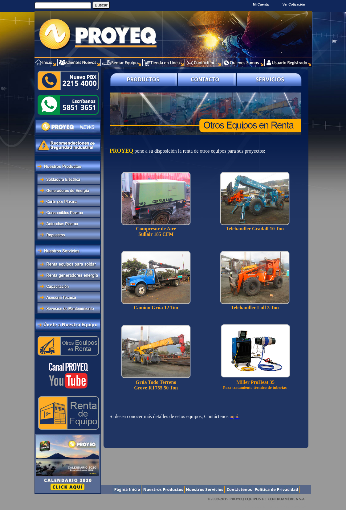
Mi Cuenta (261, 4)
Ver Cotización (295, 4)
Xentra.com (299, 506)
